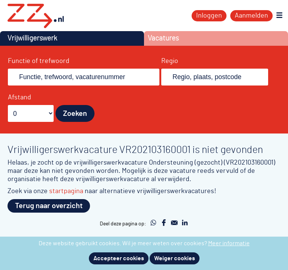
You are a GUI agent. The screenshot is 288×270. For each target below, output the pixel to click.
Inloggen (209, 15)
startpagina (66, 191)
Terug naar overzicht (48, 206)
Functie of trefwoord (38, 61)
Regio (169, 61)
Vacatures (163, 38)
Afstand (19, 97)
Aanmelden (251, 15)
